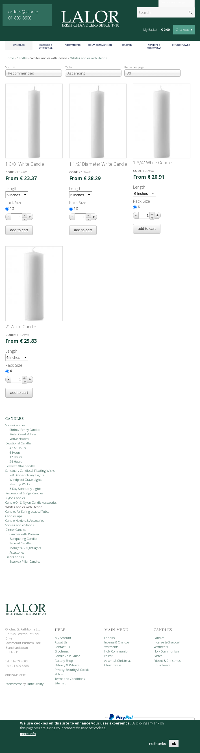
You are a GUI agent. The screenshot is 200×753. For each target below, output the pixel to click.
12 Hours (16, 457)
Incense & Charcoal (46, 46)
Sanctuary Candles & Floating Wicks (30, 471)
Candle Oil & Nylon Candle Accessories (30, 503)
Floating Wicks (20, 484)
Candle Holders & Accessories (24, 521)
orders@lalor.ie (23, 11)
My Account (63, 638)
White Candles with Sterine (49, 58)
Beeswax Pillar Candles (25, 562)
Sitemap (60, 683)
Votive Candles (15, 425)
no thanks (157, 743)
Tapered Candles (20, 543)
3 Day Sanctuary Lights (25, 489)
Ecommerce (13, 684)
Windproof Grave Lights (26, 480)
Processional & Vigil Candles (24, 493)
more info (28, 734)
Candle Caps (13, 516)
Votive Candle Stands (19, 525)
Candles (19, 45)
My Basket (150, 30)
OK (174, 743)
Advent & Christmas (154, 46)
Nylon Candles (15, 498)
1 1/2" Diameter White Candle (98, 164)
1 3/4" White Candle (152, 162)
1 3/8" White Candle (24, 164)
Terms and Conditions (70, 679)
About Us (61, 642)
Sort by (10, 67)
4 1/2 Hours (18, 448)
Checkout (182, 30)
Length (11, 188)
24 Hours (16, 462)
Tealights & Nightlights (25, 548)
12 (12, 208)
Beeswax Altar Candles (20, 466)
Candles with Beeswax (24, 534)
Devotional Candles (18, 443)
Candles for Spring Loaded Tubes (27, 512)
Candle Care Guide (67, 656)
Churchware (181, 45)
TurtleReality (35, 684)
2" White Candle (20, 326)
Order (68, 67)
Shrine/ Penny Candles (25, 430)
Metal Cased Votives (23, 434)
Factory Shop (64, 661)
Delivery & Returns (67, 665)
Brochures (62, 651)
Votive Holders (19, 439)
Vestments (73, 45)
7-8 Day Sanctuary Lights (27, 475)
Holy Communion (100, 45)
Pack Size (13, 202)
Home (9, 58)
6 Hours (15, 453)
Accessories (17, 553)
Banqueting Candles (23, 539)
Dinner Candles (15, 530)
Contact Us (62, 647)
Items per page (134, 67)
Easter (127, 45)
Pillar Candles (14, 557)
